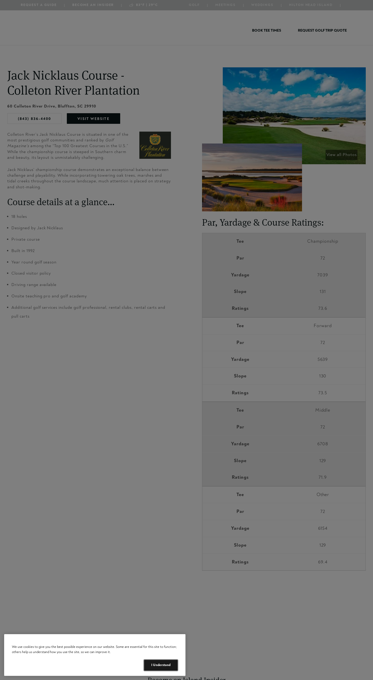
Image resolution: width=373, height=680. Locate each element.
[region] (94, 655)
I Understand (160, 665)
